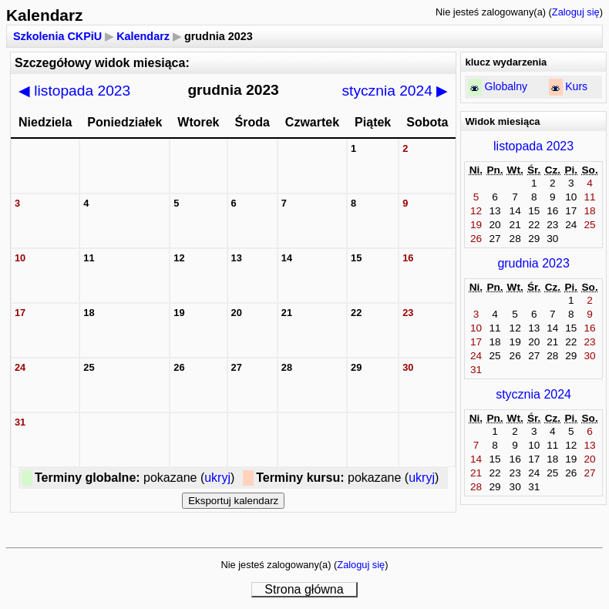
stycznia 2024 (395, 90)
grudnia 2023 (533, 263)
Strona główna (303, 589)
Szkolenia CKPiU (57, 36)
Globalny (505, 86)
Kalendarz (143, 36)
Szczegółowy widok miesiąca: (102, 62)
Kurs (576, 86)
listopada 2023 (74, 90)
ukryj (217, 477)
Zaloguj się (576, 12)
